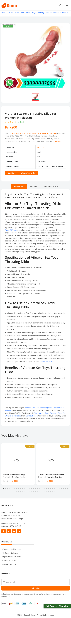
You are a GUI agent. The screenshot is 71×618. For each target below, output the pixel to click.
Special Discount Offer (11, 557)
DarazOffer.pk (11, 230)
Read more (57, 141)
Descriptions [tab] (19, 186)
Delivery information (11, 564)
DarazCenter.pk (46, 361)
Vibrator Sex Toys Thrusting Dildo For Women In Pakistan (32, 133)
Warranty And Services (12, 549)
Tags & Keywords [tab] (50, 186)
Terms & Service (9, 560)
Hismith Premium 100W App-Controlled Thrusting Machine (14, 476)
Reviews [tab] (33, 186)
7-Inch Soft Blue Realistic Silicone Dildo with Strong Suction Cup (51, 476)
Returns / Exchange (10, 553)
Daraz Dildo (41, 147)
